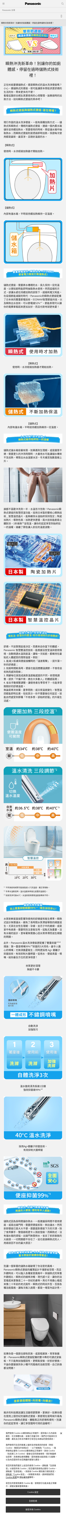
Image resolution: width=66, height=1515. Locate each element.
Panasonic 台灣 (8, 10)
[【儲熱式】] (33, 241)
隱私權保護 (24, 1477)
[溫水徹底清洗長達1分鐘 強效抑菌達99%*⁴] (33, 1118)
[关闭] (61, 1433)
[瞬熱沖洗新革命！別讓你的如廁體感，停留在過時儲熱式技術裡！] (33, 40)
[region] (33, 1471)
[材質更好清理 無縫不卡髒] (33, 997)
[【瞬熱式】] (33, 179)
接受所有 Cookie (32, 1509)
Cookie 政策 (11, 1477)
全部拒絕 (33, 1500)
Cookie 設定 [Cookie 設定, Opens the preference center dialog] (32, 1492)
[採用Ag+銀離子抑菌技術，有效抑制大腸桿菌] (33, 1178)
